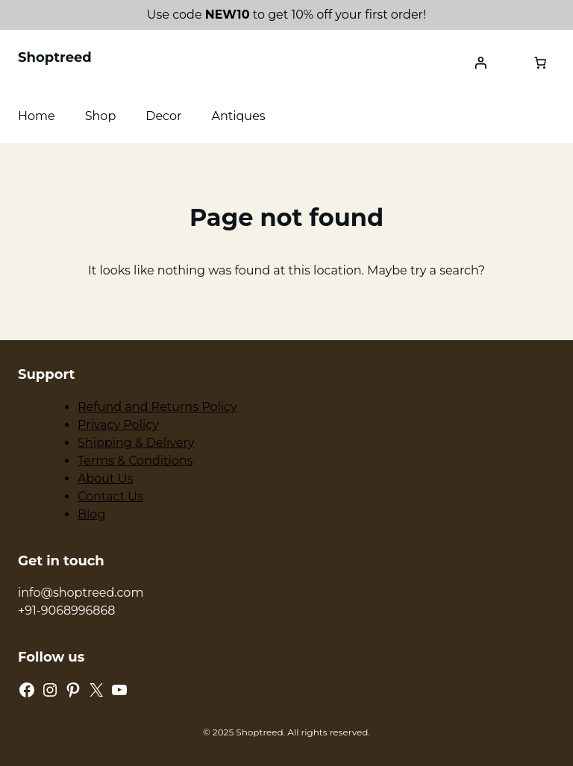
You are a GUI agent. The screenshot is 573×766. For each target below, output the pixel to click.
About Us (105, 478)
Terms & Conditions (135, 460)
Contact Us (110, 496)
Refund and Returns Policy (157, 407)
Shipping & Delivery (136, 443)
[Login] (480, 63)
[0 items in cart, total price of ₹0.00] (540, 63)
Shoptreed (55, 57)
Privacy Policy (118, 425)
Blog (91, 514)
